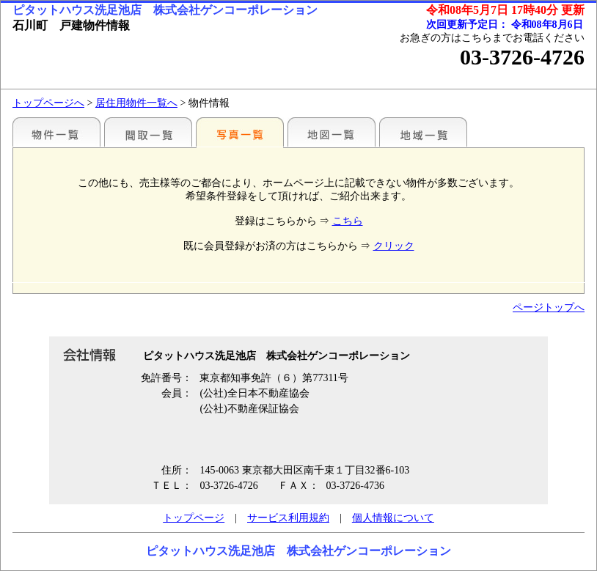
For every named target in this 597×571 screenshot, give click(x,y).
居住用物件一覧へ (136, 102)
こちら (347, 220)
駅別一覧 (56, 132)
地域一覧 (423, 132)
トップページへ (48, 102)
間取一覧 (148, 132)
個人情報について (393, 517)
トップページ (193, 517)
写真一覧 (240, 132)
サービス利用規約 (288, 517)
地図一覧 (331, 132)
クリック (393, 245)
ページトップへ (549, 307)
